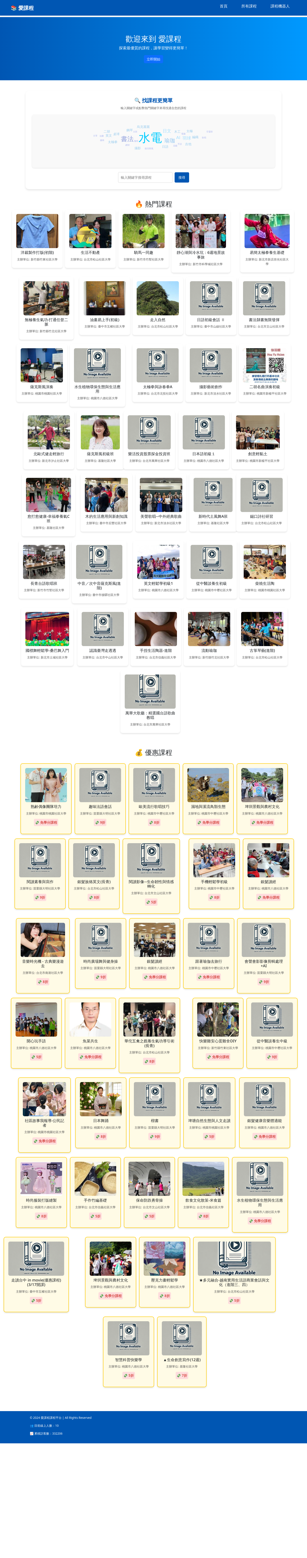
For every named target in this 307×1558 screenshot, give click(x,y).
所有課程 (249, 6)
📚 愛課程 (22, 7)
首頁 (223, 6)
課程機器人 (280, 6)
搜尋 (181, 177)
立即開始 (153, 59)
